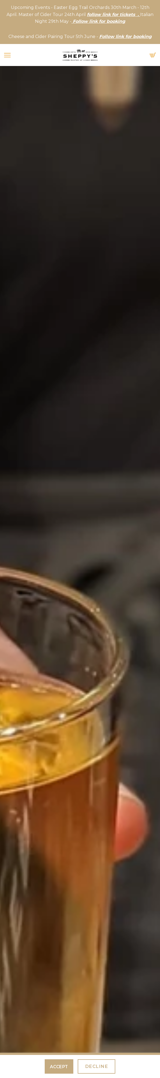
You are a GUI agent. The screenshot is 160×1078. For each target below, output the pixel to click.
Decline (96, 1066)
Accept (59, 1066)
